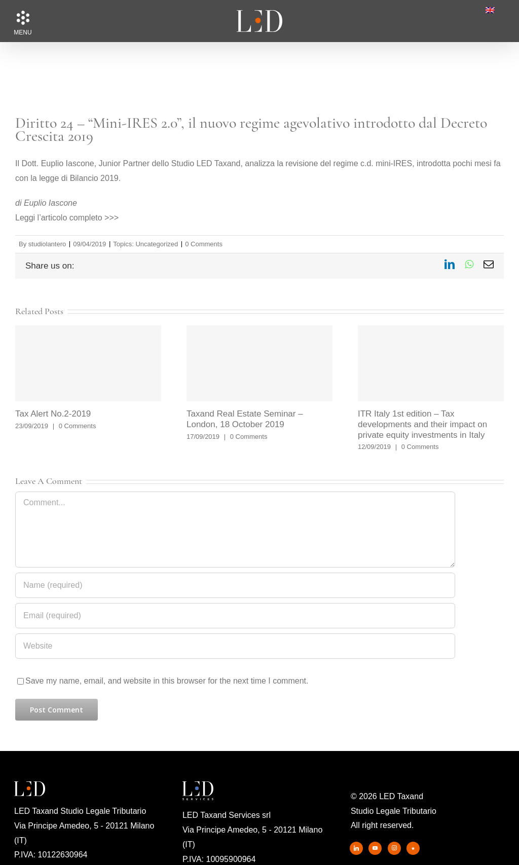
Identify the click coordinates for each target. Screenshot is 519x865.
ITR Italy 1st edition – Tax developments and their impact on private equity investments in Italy (422, 424)
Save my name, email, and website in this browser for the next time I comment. (166, 680)
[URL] (235, 646)
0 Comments (204, 244)
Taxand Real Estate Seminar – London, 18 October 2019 (245, 419)
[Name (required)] (235, 585)
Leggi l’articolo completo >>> (67, 217)
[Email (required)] (235, 615)
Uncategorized (156, 244)
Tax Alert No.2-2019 (53, 414)
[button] (22, 17)
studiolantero (47, 244)
